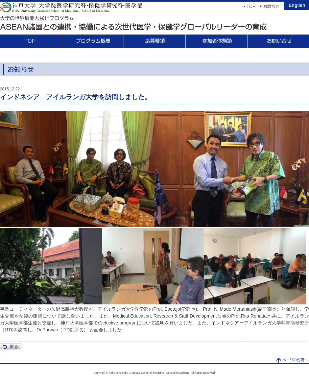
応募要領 (154, 41)
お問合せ (278, 41)
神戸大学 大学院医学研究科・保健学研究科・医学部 (71, 7)
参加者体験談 (216, 41)
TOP (31, 41)
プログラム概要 (93, 41)
